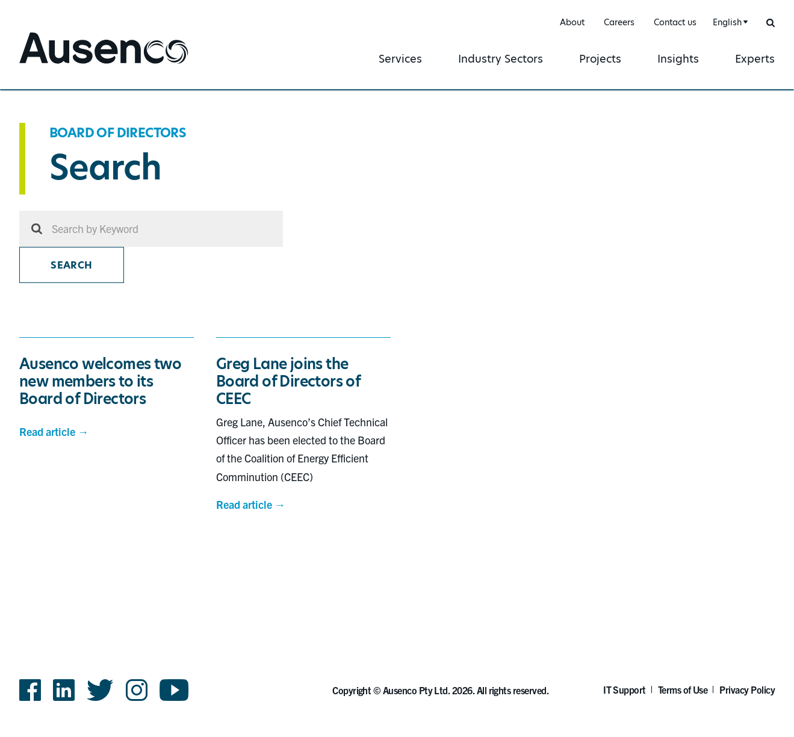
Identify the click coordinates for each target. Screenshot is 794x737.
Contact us (675, 22)
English (727, 22)
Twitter (100, 690)
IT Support (624, 689)
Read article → (53, 431)
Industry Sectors (500, 58)
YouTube (174, 690)
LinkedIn (64, 690)
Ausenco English (64, 64)
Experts (755, 58)
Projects (600, 58)
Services (400, 58)
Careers (619, 22)
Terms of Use (683, 689)
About (572, 22)
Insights (678, 58)
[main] (397, 336)
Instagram (136, 690)
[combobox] (729, 22)
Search (71, 265)
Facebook (30, 690)
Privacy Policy (747, 689)
